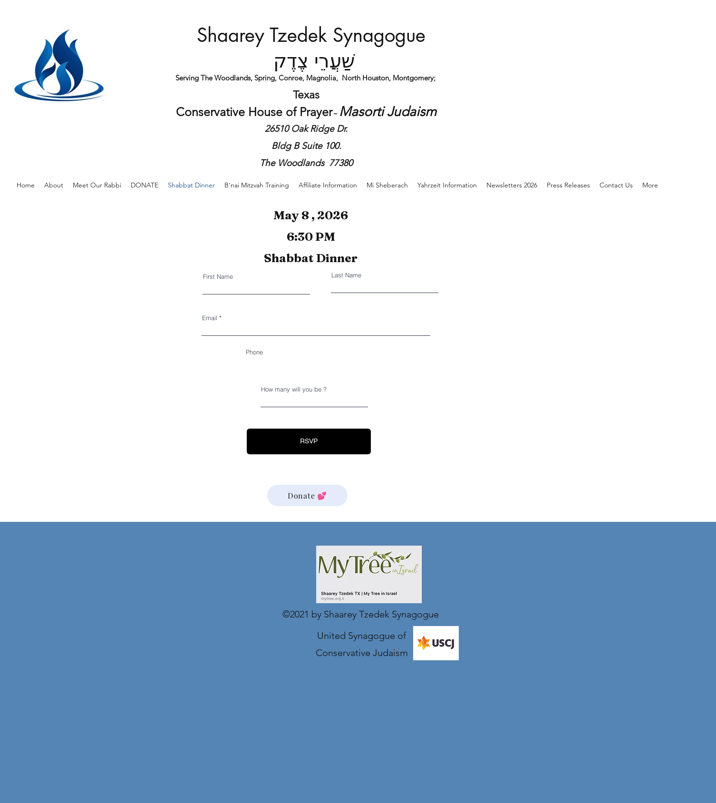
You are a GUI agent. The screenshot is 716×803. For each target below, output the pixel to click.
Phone (254, 352)
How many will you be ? (294, 389)
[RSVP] (309, 441)
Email (209, 318)
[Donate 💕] (307, 495)
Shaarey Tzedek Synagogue (311, 35)
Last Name (346, 275)
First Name (218, 277)
